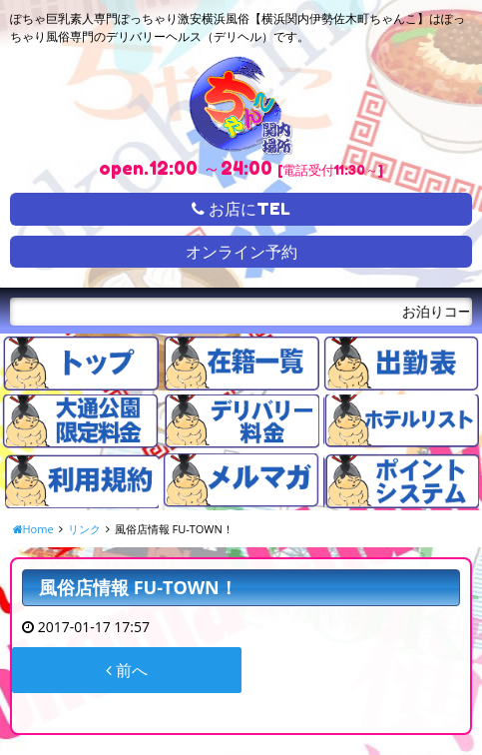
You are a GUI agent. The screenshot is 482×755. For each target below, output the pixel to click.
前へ (127, 670)
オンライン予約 (241, 252)
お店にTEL (241, 209)
